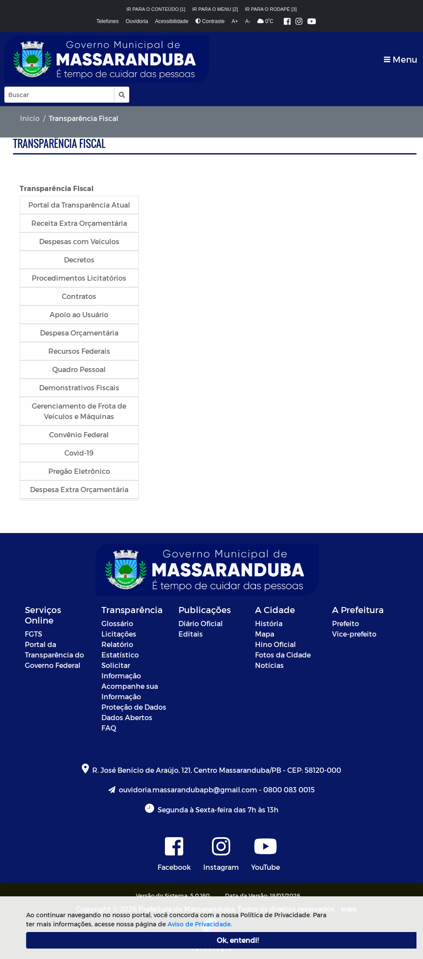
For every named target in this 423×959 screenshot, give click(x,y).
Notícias (269, 665)
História (268, 623)
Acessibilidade (171, 21)
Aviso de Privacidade (199, 924)
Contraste (210, 21)
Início (30, 118)
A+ (235, 21)
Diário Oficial (200, 623)
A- (247, 21)
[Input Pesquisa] (59, 94)
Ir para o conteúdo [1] (155, 9)
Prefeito (345, 623)
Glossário (117, 623)
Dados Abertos (126, 717)
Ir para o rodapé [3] (271, 9)
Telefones (107, 21)
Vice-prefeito (354, 634)
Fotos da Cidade (283, 655)
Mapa (264, 634)
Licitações (118, 634)
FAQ (108, 728)
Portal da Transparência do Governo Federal (54, 654)
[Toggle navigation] (400, 59)
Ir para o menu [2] (215, 9)
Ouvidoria (137, 21)
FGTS (33, 634)
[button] (121, 94)
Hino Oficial (275, 644)
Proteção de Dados (133, 707)
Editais (190, 634)
